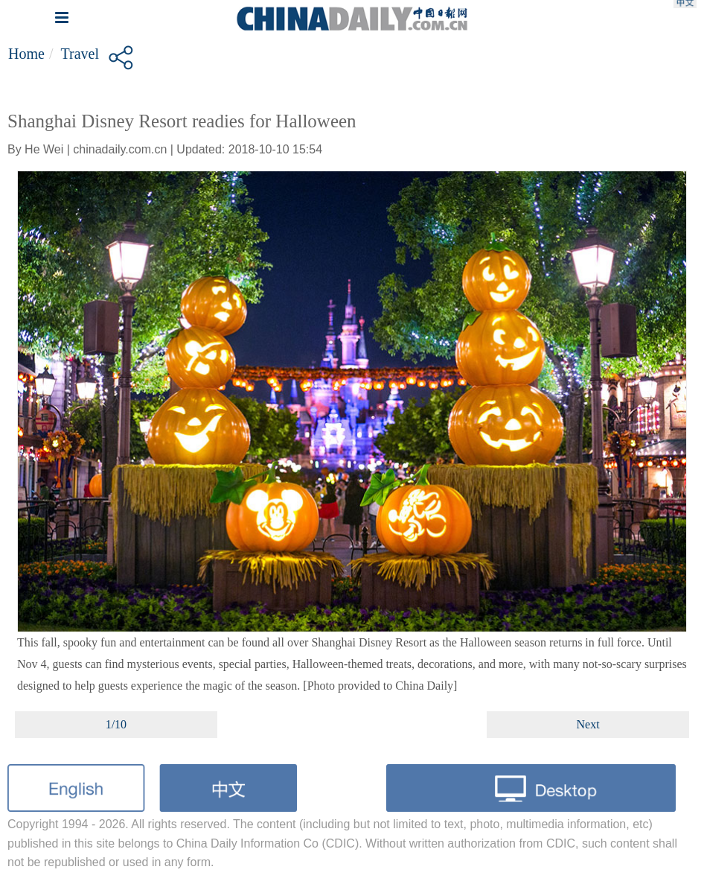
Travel (79, 53)
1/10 (116, 724)
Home (26, 53)
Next (588, 724)
